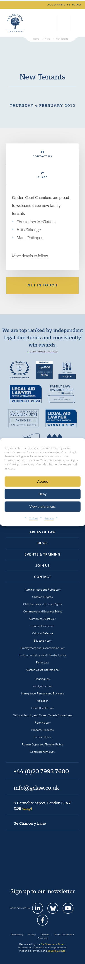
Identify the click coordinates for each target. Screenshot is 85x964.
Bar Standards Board (53, 944)
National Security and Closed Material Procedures (42, 715)
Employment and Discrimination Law (43, 648)
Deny (42, 494)
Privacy (49, 518)
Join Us (42, 566)
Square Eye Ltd (56, 950)
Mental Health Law (42, 708)
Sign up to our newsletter (42, 891)
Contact (42, 577)
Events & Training (42, 554)
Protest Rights (42, 737)
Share (43, 175)
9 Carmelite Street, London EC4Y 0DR (42, 806)
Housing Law (42, 679)
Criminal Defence (42, 633)
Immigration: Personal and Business (42, 693)
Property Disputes (42, 730)
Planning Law (43, 722)
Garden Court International (42, 669)
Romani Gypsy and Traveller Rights (42, 744)
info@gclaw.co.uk (36, 787)
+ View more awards (42, 351)
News (42, 543)
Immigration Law (42, 686)
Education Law (42, 640)
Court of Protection (42, 626)
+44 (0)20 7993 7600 (63, 23)
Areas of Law (42, 532)
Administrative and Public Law (43, 589)
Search (53, 23)
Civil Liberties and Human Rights (42, 604)
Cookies (33, 518)
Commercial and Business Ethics (42, 611)
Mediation (42, 700)
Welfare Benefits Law (42, 751)
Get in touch (43, 285)
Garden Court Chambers (15, 23)
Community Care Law (42, 618)
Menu (74, 23)
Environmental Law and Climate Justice (42, 655)
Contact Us (42, 154)
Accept (42, 481)
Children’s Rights (42, 597)
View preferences (42, 506)
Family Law (42, 662)
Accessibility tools (64, 4)
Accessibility (17, 934)
